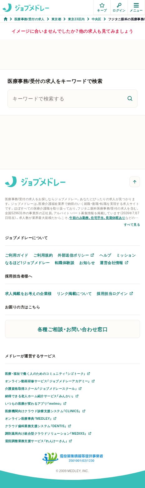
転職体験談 (64, 262)
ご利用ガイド (16, 255)
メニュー (136, 7)
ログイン (119, 7)
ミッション (126, 255)
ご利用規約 (43, 255)
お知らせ (87, 262)
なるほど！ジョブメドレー (27, 262)
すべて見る (132, 224)
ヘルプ (105, 255)
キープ (102, 7)
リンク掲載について (74, 293)
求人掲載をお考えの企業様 (28, 293)
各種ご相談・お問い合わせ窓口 (72, 329)
